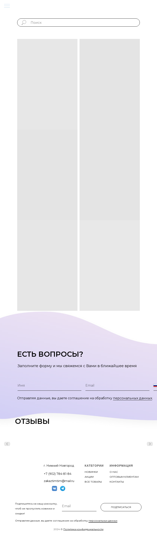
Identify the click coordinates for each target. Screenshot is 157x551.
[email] (117, 385)
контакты (117, 481)
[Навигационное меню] (7, 6)
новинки (91, 471)
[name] (49, 385)
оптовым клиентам (124, 476)
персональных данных (132, 398)
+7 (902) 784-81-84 (57, 474)
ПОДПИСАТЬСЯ (121, 507)
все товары (93, 481)
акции (89, 476)
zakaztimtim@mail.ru (59, 481)
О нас (114, 471)
